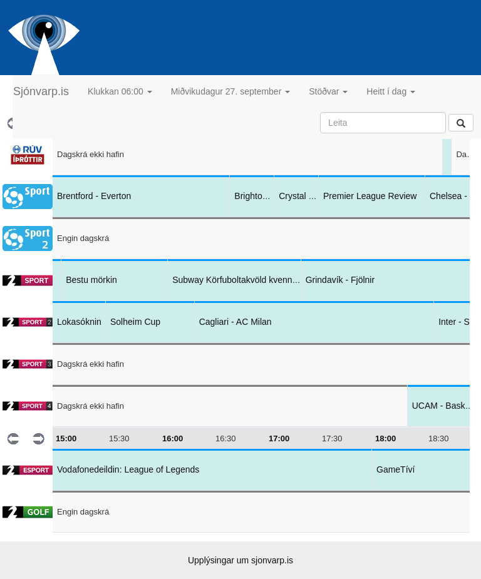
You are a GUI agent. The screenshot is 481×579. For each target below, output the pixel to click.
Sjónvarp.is (41, 91)
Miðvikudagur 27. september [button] (231, 91)
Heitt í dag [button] (390, 91)
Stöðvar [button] (328, 91)
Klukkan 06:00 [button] (120, 91)
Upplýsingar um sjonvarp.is (240, 560)
